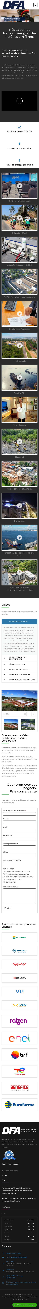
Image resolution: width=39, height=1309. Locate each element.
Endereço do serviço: (10, 844)
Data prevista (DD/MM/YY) (12, 860)
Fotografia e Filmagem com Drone (16, 871)
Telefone (6, 819)
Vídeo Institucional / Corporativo (16, 874)
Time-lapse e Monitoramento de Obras (18, 877)
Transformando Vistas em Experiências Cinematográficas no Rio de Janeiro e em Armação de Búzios (17, 1190)
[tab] (19, 622)
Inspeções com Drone (12, 879)
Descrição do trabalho (10, 887)
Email (5, 827)
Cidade (5, 852)
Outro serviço (9, 882)
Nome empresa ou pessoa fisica (14, 810)
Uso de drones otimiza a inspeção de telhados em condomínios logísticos (19, 1199)
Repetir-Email (7, 835)
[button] (19, 622)
